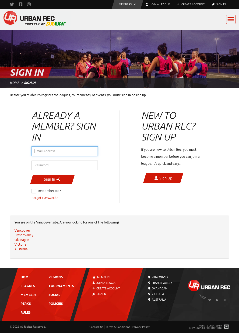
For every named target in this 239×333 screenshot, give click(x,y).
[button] (127, 4)
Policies (56, 304)
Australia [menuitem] (21, 249)
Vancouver (158, 277)
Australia (157, 300)
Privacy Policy (141, 327)
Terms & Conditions (117, 327)
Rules (26, 313)
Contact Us (96, 327)
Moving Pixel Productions (205, 328)
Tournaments (61, 286)
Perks (26, 304)
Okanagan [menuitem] (21, 240)
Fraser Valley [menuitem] (23, 235)
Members (28, 295)
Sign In (219, 4)
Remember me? (49, 191)
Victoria (156, 294)
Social (54, 295)
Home (14, 83)
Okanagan (157, 288)
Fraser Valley (160, 283)
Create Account (191, 4)
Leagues (28, 286)
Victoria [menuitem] (20, 245)
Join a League (104, 283)
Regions (56, 277)
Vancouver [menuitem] (22, 231)
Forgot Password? (45, 198)
